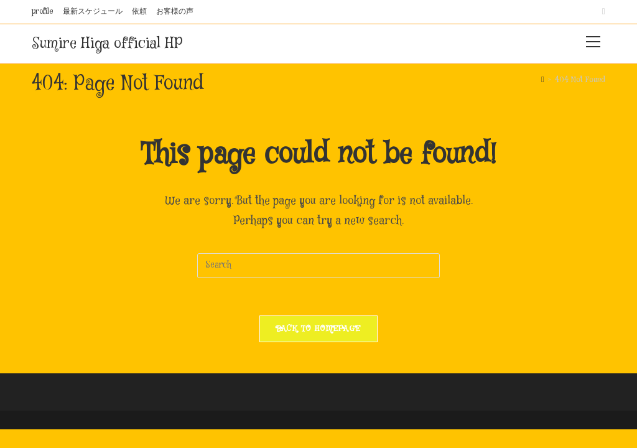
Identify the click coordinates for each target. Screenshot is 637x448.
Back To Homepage (318, 328)
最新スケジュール (93, 11)
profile (42, 11)
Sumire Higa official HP (107, 44)
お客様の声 (174, 11)
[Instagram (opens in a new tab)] (601, 12)
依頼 (139, 11)
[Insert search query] (318, 265)
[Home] (542, 79)
